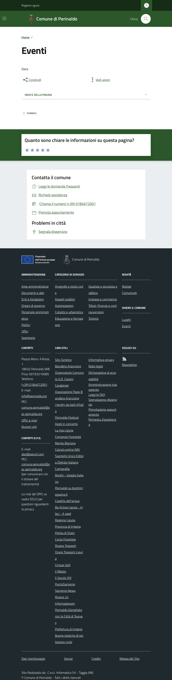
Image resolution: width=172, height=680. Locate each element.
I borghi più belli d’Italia (69, 407)
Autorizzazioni (64, 305)
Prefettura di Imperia (68, 629)
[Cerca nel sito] (144, 19)
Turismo (94, 318)
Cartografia (62, 468)
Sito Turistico (63, 359)
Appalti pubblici (65, 299)
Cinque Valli (62, 565)
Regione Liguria (30, 5)
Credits (96, 658)
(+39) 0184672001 (34, 384)
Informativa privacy (101, 359)
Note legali (96, 366)
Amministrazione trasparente (103, 387)
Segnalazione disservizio (103, 402)
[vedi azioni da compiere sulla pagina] (100, 80)
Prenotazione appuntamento (102, 412)
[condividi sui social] (31, 80)
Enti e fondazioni (32, 299)
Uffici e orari (29, 420)
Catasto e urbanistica (69, 312)
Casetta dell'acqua (67, 500)
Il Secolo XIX (63, 577)
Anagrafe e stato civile (69, 289)
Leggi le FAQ (97, 394)
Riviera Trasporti (65, 545)
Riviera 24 (61, 597)
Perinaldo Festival (67, 417)
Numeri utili (29, 426)
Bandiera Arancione (68, 366)
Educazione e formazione (69, 321)
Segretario (28, 337)
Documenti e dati (32, 292)
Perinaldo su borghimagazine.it (69, 491)
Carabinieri (62, 385)
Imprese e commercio (103, 299)
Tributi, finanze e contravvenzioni (103, 308)
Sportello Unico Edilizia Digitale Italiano (69, 459)
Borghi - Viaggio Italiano (69, 478)
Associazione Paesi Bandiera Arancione (69, 395)
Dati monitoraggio (33, 658)
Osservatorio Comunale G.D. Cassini (69, 375)
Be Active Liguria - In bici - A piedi (69, 510)
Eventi (126, 326)
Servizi (68, 658)
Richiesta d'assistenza (102, 422)
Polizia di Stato (65, 532)
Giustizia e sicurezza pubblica (103, 289)
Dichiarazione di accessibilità (102, 375)
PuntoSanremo (65, 584)
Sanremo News (65, 590)
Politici (25, 324)
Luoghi (126, 319)
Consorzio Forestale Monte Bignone (68, 440)
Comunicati (129, 292)
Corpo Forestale (65, 539)
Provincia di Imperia (68, 526)
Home (25, 37)
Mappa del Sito (129, 658)
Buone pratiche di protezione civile (69, 638)
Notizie (126, 286)
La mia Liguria (64, 430)
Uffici (24, 331)
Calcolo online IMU (67, 449)
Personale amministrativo (35, 315)
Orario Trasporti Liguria (69, 555)
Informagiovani (65, 603)
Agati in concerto (66, 423)
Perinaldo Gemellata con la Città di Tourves (69, 616)
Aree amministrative (35, 286)
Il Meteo (60, 571)
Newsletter (129, 364)
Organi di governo (33, 305)
